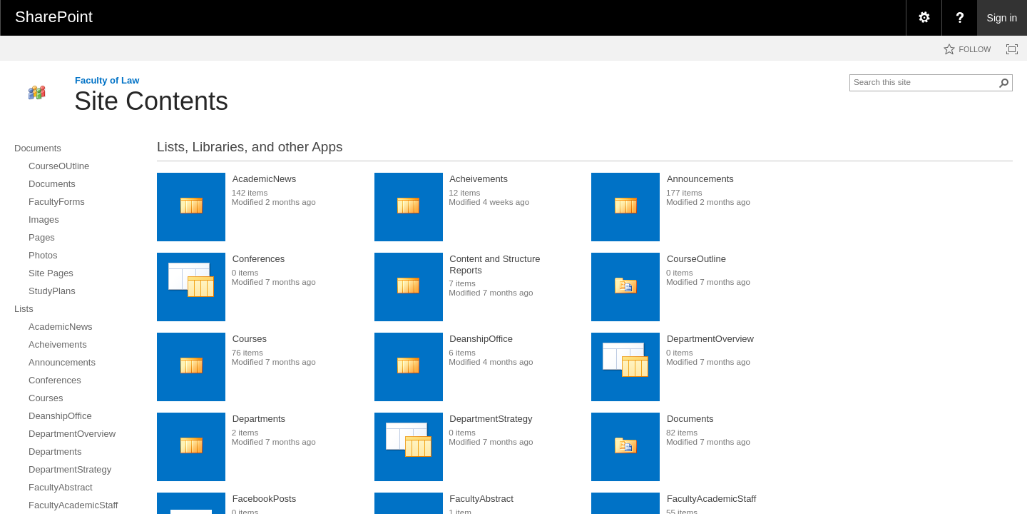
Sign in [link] (1002, 18)
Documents (690, 418)
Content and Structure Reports (494, 264)
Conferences (259, 258)
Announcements (700, 178)
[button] (1004, 83)
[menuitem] (923, 18)
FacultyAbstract (481, 498)
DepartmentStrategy (490, 418)
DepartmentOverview (710, 338)
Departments (259, 418)
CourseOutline (696, 258)
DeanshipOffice (481, 338)
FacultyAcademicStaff (711, 498)
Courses (250, 338)
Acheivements (478, 178)
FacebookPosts (265, 498)
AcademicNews (265, 178)
